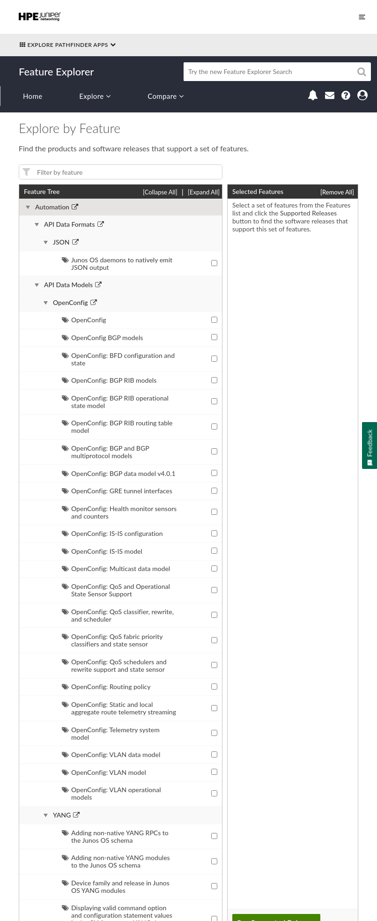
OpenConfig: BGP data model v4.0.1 (119, 473)
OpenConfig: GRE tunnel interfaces (117, 491)
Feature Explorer (56, 71)
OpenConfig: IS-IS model (102, 551)
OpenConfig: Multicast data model (116, 568)
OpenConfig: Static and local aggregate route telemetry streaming (119, 708)
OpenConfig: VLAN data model (111, 754)
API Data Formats (69, 224)
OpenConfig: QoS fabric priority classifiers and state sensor (112, 640)
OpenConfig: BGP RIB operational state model (115, 401)
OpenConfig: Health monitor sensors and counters (119, 512)
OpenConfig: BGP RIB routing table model (117, 426)
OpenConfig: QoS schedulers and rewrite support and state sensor (114, 665)
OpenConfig (70, 302)
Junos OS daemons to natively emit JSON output (117, 263)
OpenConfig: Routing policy (106, 687)
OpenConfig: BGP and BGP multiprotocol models (105, 452)
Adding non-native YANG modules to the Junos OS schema (116, 861)
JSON (61, 242)
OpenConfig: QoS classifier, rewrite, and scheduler (118, 615)
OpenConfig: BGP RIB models (109, 380)
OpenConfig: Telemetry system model (111, 733)
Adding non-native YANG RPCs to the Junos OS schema (115, 836)
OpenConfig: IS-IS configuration (112, 533)
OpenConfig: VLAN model (104, 772)
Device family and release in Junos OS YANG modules (116, 886)
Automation (52, 207)
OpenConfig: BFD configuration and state (118, 359)
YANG (62, 815)
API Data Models (68, 285)
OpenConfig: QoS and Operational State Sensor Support (116, 590)
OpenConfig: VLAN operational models (111, 793)
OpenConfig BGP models (102, 338)
